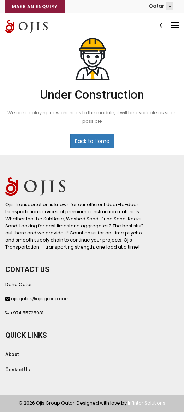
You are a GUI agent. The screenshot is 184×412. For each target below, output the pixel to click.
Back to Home (92, 141)
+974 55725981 (26, 312)
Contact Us (17, 369)
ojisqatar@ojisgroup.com (40, 298)
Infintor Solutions (146, 403)
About (12, 354)
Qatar (161, 6)
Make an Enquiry (35, 7)
